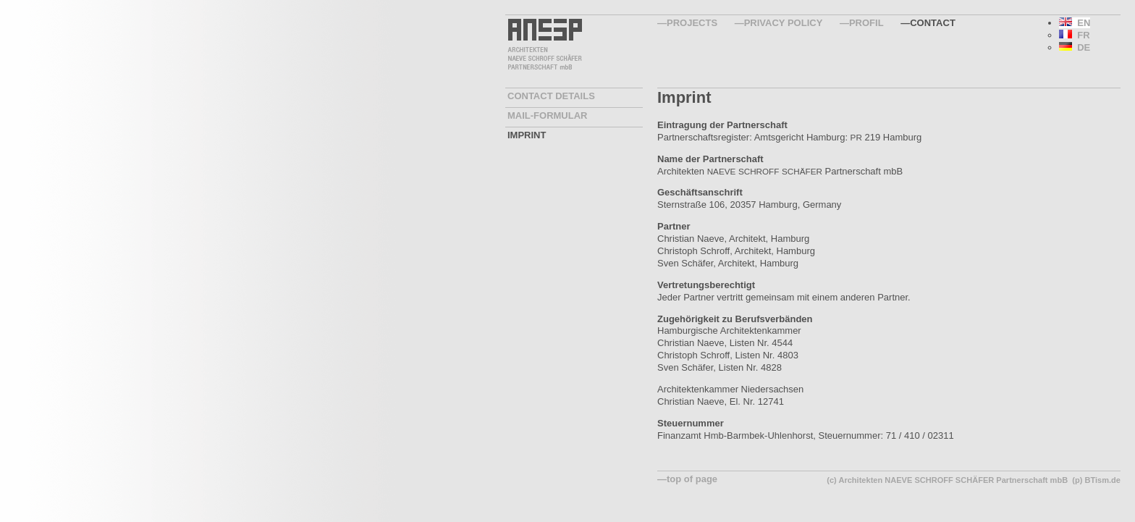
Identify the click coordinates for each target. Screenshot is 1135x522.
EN (1074, 22)
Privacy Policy (783, 22)
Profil (866, 22)
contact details (551, 95)
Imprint (526, 135)
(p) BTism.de (1096, 480)
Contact (932, 22)
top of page (692, 478)
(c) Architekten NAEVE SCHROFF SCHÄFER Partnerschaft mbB (947, 480)
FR (1074, 35)
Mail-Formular (547, 115)
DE (1074, 47)
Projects (692, 22)
